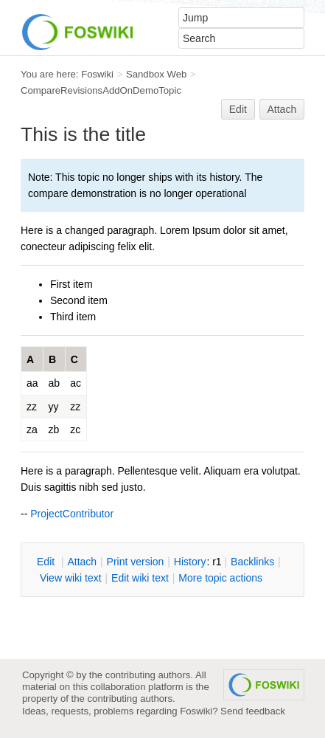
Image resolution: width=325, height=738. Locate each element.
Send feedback (252, 711)
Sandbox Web (156, 74)
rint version (135, 562)
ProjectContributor (71, 514)
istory (190, 562)
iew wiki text (71, 578)
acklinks (252, 562)
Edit (238, 109)
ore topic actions (220, 578)
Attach (282, 109)
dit (47, 562)
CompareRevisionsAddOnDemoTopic (101, 90)
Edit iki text (140, 578)
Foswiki (97, 74)
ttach (82, 562)
